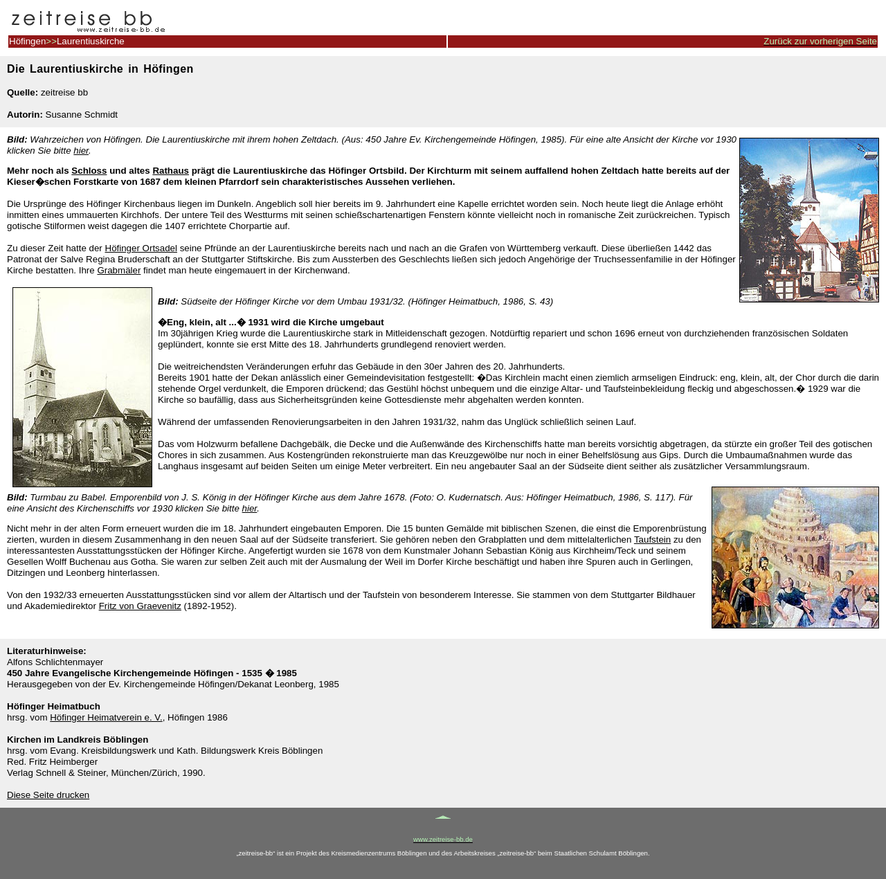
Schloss (89, 170)
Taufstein (652, 539)
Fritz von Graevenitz (140, 606)
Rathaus (170, 170)
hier (81, 150)
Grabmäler (119, 270)
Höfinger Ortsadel (141, 248)
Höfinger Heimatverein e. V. (106, 717)
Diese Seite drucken (48, 795)
